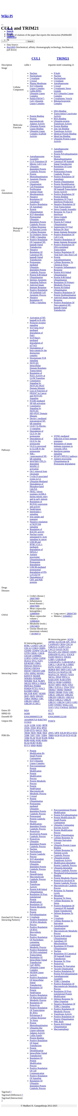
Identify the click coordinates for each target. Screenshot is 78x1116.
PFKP (58, 677)
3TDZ (33, 728)
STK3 (70, 684)
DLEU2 (27, 661)
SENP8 (42, 693)
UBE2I (51, 700)
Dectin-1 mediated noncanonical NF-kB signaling (38, 421)
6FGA (69, 733)
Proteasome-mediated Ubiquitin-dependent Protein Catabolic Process (38, 267)
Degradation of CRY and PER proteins (36, 579)
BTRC (27, 645)
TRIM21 (63, 58)
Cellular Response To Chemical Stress (63, 263)
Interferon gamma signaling (62, 452)
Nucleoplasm (36, 76)
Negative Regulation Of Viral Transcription (64, 205)
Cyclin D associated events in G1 (39, 477)
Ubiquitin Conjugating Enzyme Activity (64, 826)
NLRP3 (41, 681)
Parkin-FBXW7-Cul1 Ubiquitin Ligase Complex (37, 101)
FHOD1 (67, 657)
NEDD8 (36, 676)
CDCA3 (27, 648)
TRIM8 (58, 692)
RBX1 (36, 691)
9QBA (51, 738)
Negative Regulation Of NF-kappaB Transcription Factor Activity (65, 189)
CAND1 (34, 645)
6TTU (32, 730)
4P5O (44, 728)
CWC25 (51, 649)
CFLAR (43, 650)
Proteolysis (35, 839)
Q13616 (27, 722)
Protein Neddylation (35, 787)
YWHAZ (64, 707)
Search (10, 31)
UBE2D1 (60, 695)
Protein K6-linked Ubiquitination (62, 288)
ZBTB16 (73, 707)
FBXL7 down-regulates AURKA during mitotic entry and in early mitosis (39, 495)
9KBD (39, 745)
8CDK (45, 738)
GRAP (59, 664)
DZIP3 (73, 652)
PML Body (59, 1021)
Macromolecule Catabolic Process (38, 878)
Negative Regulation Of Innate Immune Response (65, 240)
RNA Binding (60, 118)
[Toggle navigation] (2, 24)
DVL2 (35, 661)
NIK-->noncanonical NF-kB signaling (38, 456)
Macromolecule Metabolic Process (38, 792)
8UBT (33, 743)
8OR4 (44, 740)
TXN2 (65, 692)
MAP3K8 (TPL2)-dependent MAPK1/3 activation (38, 465)
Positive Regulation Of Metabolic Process (64, 1010)
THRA (27, 698)
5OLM (63, 733)
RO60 (59, 682)
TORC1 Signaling (38, 237)
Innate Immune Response (65, 232)
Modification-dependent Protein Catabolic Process (38, 826)
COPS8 (42, 658)
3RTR (44, 725)
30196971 (35, 634)
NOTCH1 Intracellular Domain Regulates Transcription (38, 367)
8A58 (57, 735)
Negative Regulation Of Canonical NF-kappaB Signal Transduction (36, 254)
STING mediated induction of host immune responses (65, 438)
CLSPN (61, 647)
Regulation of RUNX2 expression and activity (38, 504)
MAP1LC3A (54, 672)
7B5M (27, 733)
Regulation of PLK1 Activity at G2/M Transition (37, 375)
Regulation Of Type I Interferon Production (63, 200)
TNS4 (66, 687)
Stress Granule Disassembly (60, 218)
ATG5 (73, 642)
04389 (27, 713)
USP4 (50, 705)
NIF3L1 (51, 677)
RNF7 (35, 693)
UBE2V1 (52, 702)
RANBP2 (28, 691)
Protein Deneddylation (36, 872)
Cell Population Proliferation (37, 187)
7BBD (51, 735)
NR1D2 (27, 683)
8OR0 (26, 740)
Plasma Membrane (38, 83)
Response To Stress (62, 898)
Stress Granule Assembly (65, 209)
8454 (26, 710)
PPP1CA (36, 683)
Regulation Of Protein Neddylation (36, 990)
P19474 (51, 721)
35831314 (11, 37)
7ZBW (44, 735)
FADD (51, 657)
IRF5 (58, 669)
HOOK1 (40, 673)
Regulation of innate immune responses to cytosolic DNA (63, 446)
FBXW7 (28, 671)
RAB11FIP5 (65, 679)
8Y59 (68, 735)
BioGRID (11, 47)
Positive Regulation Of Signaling (38, 1077)
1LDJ (26, 725)
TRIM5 (51, 692)
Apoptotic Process (38, 179)
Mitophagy (59, 895)
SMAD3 (39, 696)
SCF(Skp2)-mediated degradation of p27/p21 (36, 342)
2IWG (51, 733)
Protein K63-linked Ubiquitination (62, 273)
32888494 (34, 613)
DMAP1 (66, 652)
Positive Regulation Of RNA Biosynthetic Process (38, 931)
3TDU (27, 728)
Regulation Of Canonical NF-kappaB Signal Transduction (65, 956)
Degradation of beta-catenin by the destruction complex (38, 352)
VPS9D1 (58, 705)
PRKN (43, 683)
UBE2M (28, 703)
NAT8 (71, 674)
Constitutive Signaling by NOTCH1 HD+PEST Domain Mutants (38, 411)
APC (68, 642)
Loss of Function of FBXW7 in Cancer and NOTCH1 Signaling (38, 394)
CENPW (36, 650)
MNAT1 (64, 674)
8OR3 (38, 740)
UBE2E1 (61, 697)
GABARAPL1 (54, 662)
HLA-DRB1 (68, 664)
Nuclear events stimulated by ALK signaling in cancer (38, 537)
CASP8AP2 (53, 644)
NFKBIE (28, 681)
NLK (35, 681)
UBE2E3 (28, 701)
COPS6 (34, 658)
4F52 (38, 728)
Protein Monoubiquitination (39, 175)
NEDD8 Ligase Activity (37, 973)
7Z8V (38, 735)
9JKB (33, 745)
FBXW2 (28, 668)
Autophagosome (61, 83)
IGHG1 (58, 667)
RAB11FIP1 (53, 679)
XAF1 (51, 707)
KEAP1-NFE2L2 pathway (65, 456)
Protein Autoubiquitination (62, 258)
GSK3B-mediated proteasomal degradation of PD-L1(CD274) (38, 571)
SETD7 (51, 684)
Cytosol (33, 81)
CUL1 (36, 58)
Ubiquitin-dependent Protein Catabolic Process (38, 169)
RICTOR (28, 693)
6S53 (74, 733)
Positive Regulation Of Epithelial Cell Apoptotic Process (38, 292)
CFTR (27, 653)
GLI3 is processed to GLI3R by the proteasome (38, 448)
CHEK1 (34, 653)
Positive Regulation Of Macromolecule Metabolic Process (38, 997)
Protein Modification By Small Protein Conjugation (37, 754)
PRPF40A (28, 686)
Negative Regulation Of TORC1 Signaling (38, 300)
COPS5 (27, 658)
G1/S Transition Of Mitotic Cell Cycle (38, 162)
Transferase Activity (63, 131)
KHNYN (28, 676)
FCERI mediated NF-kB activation (37, 402)
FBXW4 (36, 668)
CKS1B (27, 656)
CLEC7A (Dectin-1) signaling (38, 427)
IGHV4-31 (67, 667)
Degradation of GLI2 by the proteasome (36, 441)
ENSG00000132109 (57, 716)
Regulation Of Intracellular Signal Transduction (38, 960)
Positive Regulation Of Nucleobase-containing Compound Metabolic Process (38, 942)
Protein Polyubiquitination (65, 154)
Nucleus (33, 73)
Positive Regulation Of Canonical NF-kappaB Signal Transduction (38, 243)
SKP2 (32, 696)
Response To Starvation (64, 966)
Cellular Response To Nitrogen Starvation (63, 838)
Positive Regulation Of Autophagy (38, 205)
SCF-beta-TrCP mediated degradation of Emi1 (37, 331)
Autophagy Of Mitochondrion (60, 942)
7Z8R (26, 735)
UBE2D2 (69, 695)
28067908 (34, 598)
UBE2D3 (52, 697)
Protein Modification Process (36, 776)
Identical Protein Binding (65, 134)
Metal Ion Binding (62, 136)
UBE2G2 (70, 697)
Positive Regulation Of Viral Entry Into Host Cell (65, 253)
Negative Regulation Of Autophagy (36, 199)
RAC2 (42, 688)
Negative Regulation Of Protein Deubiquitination (65, 293)
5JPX (56, 733)
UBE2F (36, 701)
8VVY (27, 745)
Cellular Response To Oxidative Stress (38, 233)
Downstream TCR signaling (38, 359)
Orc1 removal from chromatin (38, 472)
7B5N (33, 733)
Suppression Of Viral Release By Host (63, 228)
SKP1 (26, 696)
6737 (50, 710)
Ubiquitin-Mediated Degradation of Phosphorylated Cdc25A (39, 485)
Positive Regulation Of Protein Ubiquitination (64, 1017)
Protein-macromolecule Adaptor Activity (37, 121)
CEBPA (41, 648)
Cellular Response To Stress (38, 1019)
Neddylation (35, 509)
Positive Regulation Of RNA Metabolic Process (38, 922)
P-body (57, 73)
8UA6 (27, 743)
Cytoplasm (34, 78)
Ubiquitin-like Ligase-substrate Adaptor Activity (37, 1030)
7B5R (39, 733)
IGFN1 (51, 667)
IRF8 (63, 669)
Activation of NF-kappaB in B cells (38, 318)
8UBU (39, 743)
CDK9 (35, 648)
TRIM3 (60, 690)
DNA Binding (60, 111)
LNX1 (69, 669)
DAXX (59, 649)
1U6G (38, 725)
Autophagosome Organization (61, 927)
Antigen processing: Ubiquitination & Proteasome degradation (37, 559)
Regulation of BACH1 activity (37, 530)
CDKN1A (52, 647)
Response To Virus (62, 961)
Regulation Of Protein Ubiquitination (64, 947)
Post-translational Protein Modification (65, 811)
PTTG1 (35, 688)
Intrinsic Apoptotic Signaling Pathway (38, 281)
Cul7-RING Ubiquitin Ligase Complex (37, 967)
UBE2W (61, 702)
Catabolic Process (62, 855)
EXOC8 (70, 654)
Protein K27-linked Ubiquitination (62, 223)
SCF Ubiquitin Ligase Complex (37, 87)
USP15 (68, 702)
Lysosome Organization (35, 182)
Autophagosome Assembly (37, 157)
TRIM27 (52, 690)
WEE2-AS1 (67, 705)
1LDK (32, 725)
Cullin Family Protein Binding (37, 1036)
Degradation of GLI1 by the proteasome (36, 433)
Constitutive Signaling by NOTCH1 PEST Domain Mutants (37, 384)
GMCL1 (52, 664)
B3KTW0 (42, 719)
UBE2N (67, 700)
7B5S (44, 733)
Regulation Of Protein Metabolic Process (38, 907)
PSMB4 (37, 686)
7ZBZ (26, 738)
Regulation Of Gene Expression (63, 167)
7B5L (45, 730)
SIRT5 (58, 684)
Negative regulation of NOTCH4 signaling (39, 524)
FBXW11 (37, 666)
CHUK (41, 653)
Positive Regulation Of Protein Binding (64, 195)
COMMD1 (37, 656)
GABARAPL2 (68, 662)
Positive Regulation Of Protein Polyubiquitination (65, 972)
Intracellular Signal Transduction (38, 1054)
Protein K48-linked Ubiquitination (38, 276)
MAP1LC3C (54, 674)
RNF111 (52, 682)
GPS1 (26, 673)
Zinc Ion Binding (61, 129)
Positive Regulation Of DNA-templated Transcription (64, 247)
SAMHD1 (66, 682)
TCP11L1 (58, 687)
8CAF (33, 738)
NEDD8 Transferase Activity (35, 884)
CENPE (27, 650)
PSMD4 (27, 688)
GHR (42, 671)
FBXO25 (28, 666)
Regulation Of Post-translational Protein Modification (63, 994)
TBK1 (51, 687)
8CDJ (38, 738)
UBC (41, 698)
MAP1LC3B (66, 672)
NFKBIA (28, 678)
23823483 (34, 626)
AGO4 (70, 639)
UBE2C (51, 695)
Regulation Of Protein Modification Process (36, 1062)
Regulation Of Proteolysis (36, 1004)
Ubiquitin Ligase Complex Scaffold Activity (38, 133)
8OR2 (32, 740)
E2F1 (40, 661)
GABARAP (60, 659)
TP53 (71, 687)
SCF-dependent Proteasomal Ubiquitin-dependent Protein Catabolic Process (38, 219)
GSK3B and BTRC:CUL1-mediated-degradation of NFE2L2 (36, 547)
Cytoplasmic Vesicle (63, 98)
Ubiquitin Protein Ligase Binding (37, 127)
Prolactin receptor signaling (38, 324)
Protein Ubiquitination (36, 210)
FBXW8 (36, 671)
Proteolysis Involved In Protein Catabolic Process (38, 834)
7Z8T (32, 735)
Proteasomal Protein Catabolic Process (63, 172)
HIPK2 (33, 673)
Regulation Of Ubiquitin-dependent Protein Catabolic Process (38, 1085)
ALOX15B (60, 642)
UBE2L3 (59, 700)
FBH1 (38, 663)
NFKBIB (37, 678)
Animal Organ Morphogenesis (37, 193)
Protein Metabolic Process (65, 878)
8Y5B (73, 735)
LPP (74, 669)
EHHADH (53, 654)
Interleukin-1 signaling (36, 512)
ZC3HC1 (36, 703)
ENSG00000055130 (33, 716)
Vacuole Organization (63, 968)
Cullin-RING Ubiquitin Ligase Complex (37, 93)
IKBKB (51, 669)
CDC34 (42, 645)
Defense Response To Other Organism (63, 1000)
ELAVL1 (62, 654)
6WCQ (39, 730)
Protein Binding (37, 116)
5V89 (26, 730)
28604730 (71, 613)
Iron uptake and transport (37, 518)
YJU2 (56, 707)
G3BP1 (51, 659)
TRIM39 (68, 690)
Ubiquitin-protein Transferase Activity (63, 122)
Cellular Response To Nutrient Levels (38, 228)
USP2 (74, 702)
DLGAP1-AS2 (55, 652)
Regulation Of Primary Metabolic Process (64, 283)
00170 (51, 713)
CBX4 (62, 644)
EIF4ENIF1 (29, 663)
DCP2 (66, 649)
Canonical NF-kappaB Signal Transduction (64, 162)
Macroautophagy (61, 1029)
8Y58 (62, 735)
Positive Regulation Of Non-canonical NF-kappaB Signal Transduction (64, 306)
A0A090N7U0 (30, 719)
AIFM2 (51, 642)
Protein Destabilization (64, 184)
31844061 (67, 616)
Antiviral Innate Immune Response (38, 286)
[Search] (13, 41)
